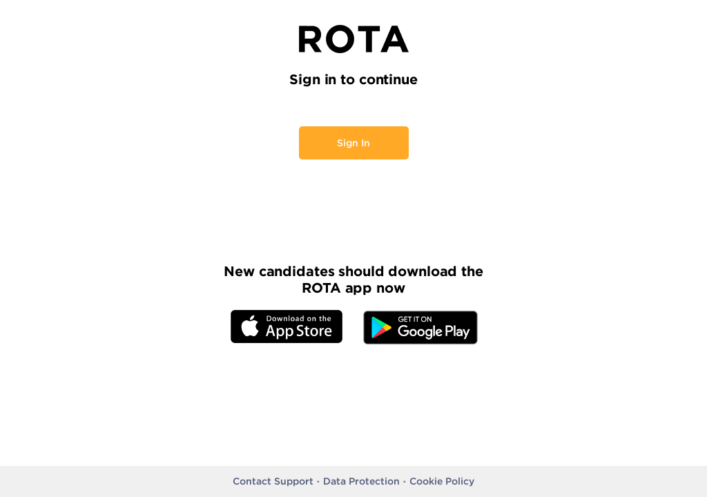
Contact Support (273, 481)
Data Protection (361, 481)
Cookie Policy (441, 481)
